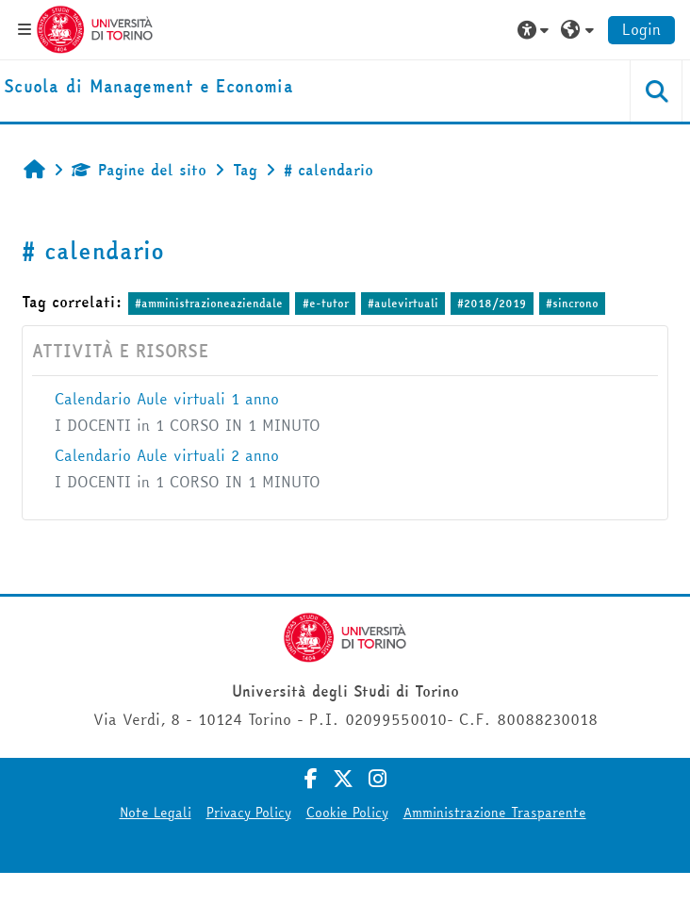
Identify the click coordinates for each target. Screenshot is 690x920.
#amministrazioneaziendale (209, 303)
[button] (535, 29)
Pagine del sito (139, 169)
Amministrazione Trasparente (494, 812)
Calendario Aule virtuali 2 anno (167, 455)
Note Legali (155, 812)
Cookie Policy (347, 812)
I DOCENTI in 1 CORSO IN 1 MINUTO (187, 425)
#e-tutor (326, 303)
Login (641, 29)
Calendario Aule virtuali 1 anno (167, 398)
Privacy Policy (248, 812)
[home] (148, 87)
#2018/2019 (491, 303)
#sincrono (572, 303)
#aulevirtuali (403, 303)
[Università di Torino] (95, 27)
